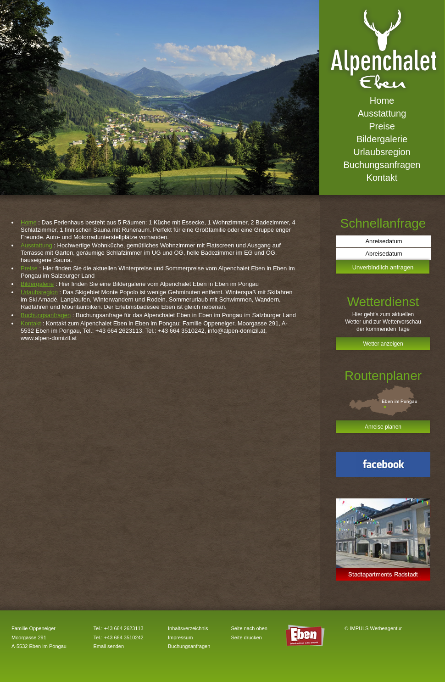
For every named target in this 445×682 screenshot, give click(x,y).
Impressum (180, 637)
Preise (29, 268)
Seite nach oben (249, 628)
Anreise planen (383, 427)
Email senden (108, 646)
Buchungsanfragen (46, 315)
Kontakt (31, 323)
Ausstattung (36, 245)
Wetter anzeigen (383, 344)
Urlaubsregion (39, 292)
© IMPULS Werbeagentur (373, 628)
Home (29, 222)
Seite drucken (246, 637)
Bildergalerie (37, 283)
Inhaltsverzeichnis (188, 628)
